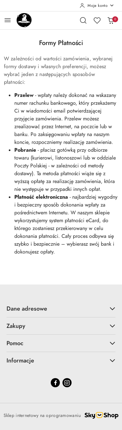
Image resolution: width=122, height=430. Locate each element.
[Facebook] (55, 382)
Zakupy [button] (61, 326)
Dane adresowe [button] (61, 308)
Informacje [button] (61, 360)
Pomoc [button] (61, 343)
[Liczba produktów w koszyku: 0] (110, 20)
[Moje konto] (97, 5)
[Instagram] (67, 382)
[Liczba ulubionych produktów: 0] (97, 20)
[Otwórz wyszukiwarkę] (83, 20)
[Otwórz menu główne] (7, 20)
